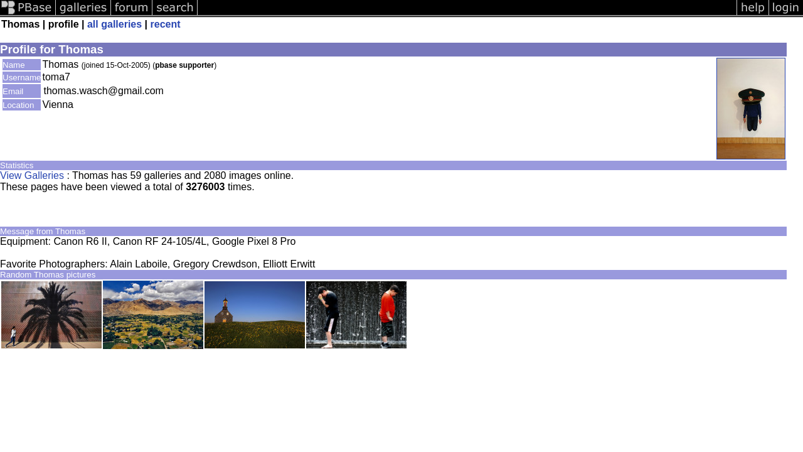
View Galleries (32, 175)
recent (166, 24)
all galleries (114, 24)
